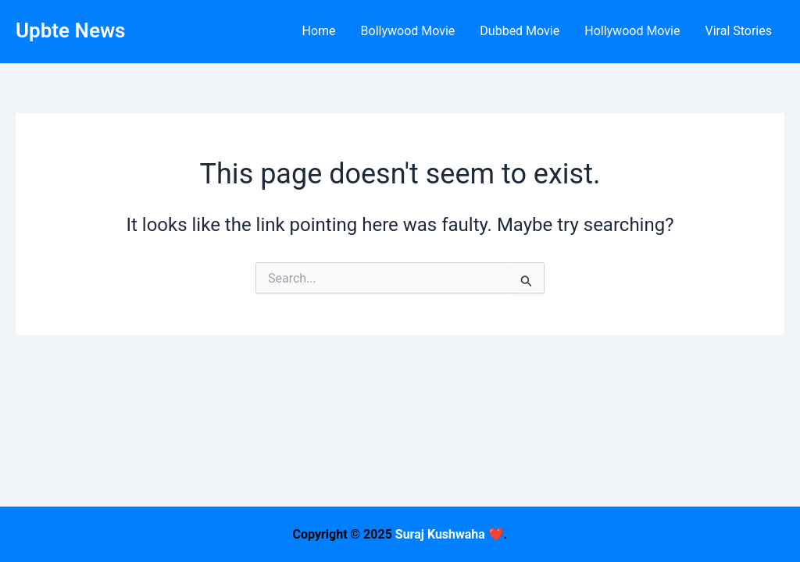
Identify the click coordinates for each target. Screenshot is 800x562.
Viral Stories (738, 30)
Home (318, 30)
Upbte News (70, 30)
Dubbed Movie (519, 30)
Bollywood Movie (408, 30)
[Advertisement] (400, 452)
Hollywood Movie (632, 30)
